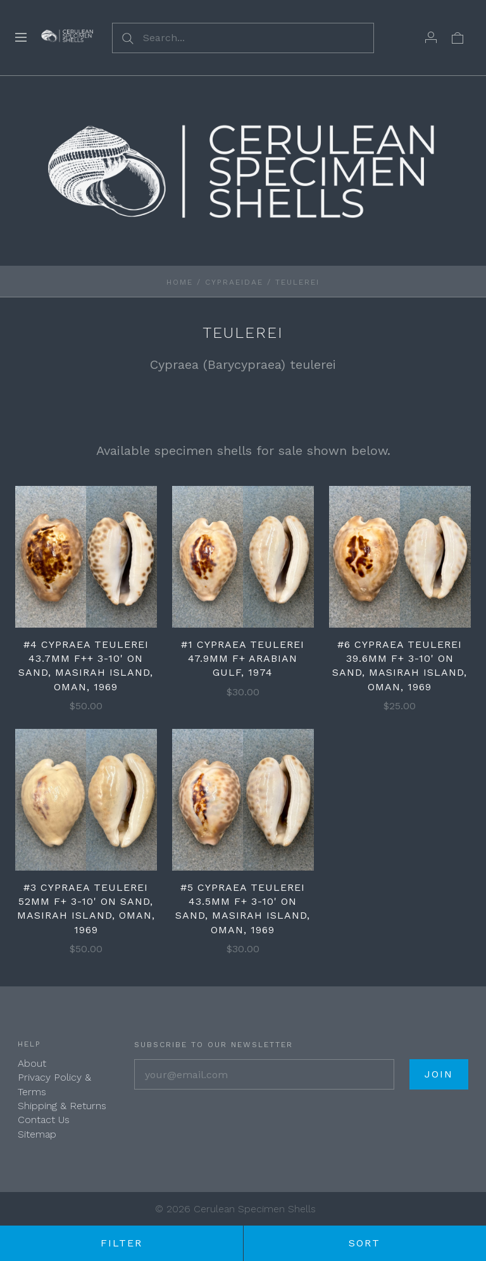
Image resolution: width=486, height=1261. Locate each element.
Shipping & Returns (62, 1106)
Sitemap (37, 1134)
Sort (364, 1243)
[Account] (431, 37)
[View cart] (457, 37)
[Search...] (243, 38)
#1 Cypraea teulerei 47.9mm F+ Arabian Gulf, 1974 (242, 658)
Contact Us (44, 1120)
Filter (121, 1243)
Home (179, 282)
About (32, 1063)
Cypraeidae (234, 282)
